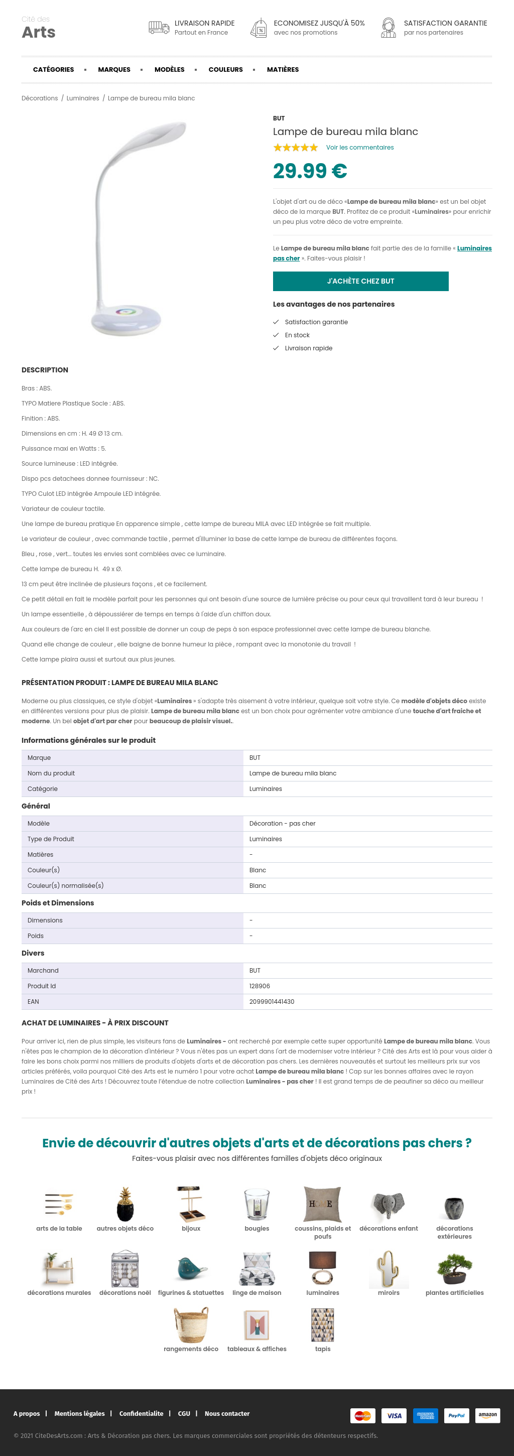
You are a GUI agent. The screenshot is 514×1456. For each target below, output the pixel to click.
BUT (338, 211)
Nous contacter (227, 1413)
